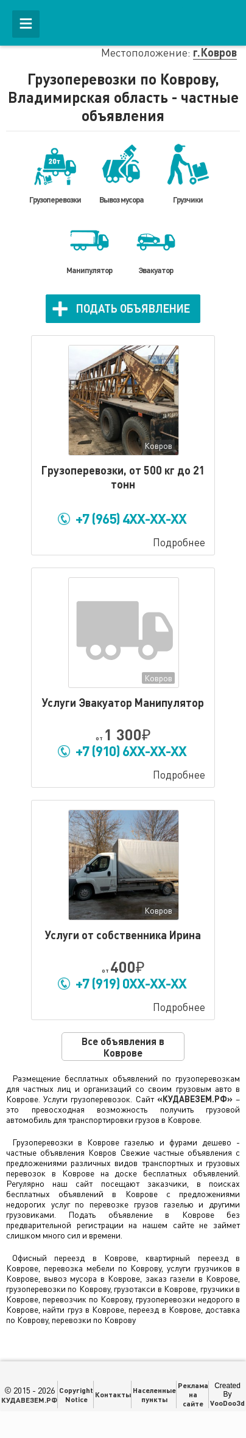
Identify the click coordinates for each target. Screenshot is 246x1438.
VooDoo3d (227, 1402)
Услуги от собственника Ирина (123, 935)
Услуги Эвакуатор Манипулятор (123, 702)
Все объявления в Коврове (123, 1046)
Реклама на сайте (193, 1394)
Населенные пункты (154, 1394)
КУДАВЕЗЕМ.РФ (29, 1399)
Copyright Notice (76, 1394)
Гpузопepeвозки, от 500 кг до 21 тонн (123, 477)
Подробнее (179, 542)
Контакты (113, 1394)
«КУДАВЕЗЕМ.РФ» (195, 1099)
